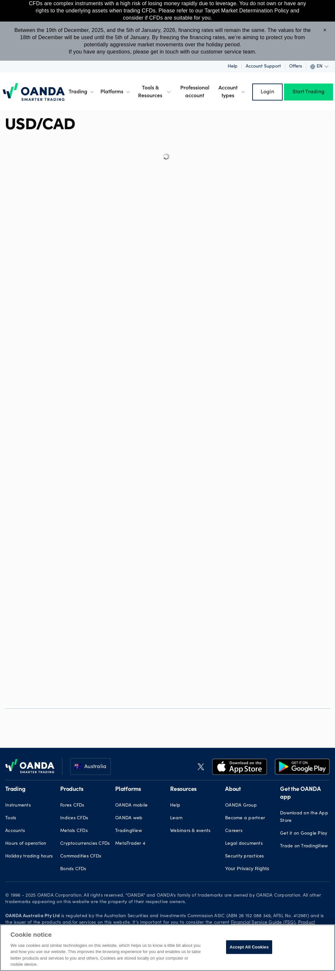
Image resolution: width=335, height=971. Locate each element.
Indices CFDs (74, 818)
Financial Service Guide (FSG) (263, 922)
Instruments (18, 805)
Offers (295, 66)
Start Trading (308, 92)
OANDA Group (241, 805)
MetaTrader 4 (130, 843)
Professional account (194, 92)
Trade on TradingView (304, 846)
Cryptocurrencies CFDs (85, 843)
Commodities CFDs (80, 856)
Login (267, 92)
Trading (82, 92)
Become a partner (245, 818)
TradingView (128, 831)
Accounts (15, 831)
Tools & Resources (155, 92)
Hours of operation (25, 843)
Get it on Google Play (303, 833)
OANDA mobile (131, 805)
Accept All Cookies (249, 947)
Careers (233, 831)
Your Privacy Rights (247, 868)
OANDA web (128, 818)
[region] (167, 947)
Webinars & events (190, 831)
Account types (232, 92)
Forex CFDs (72, 805)
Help (233, 66)
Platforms (115, 92)
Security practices (244, 856)
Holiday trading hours (29, 856)
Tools (10, 818)
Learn (176, 818)
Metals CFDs (74, 831)
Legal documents (244, 843)
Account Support (263, 66)
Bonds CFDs (73, 869)
